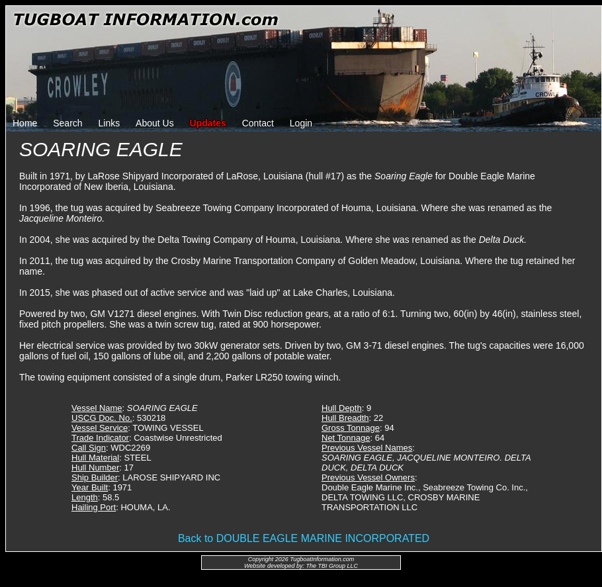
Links (109, 123)
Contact (258, 123)
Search (67, 123)
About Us (155, 123)
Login (301, 123)
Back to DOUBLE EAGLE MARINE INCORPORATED (303, 538)
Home (25, 123)
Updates (208, 123)
